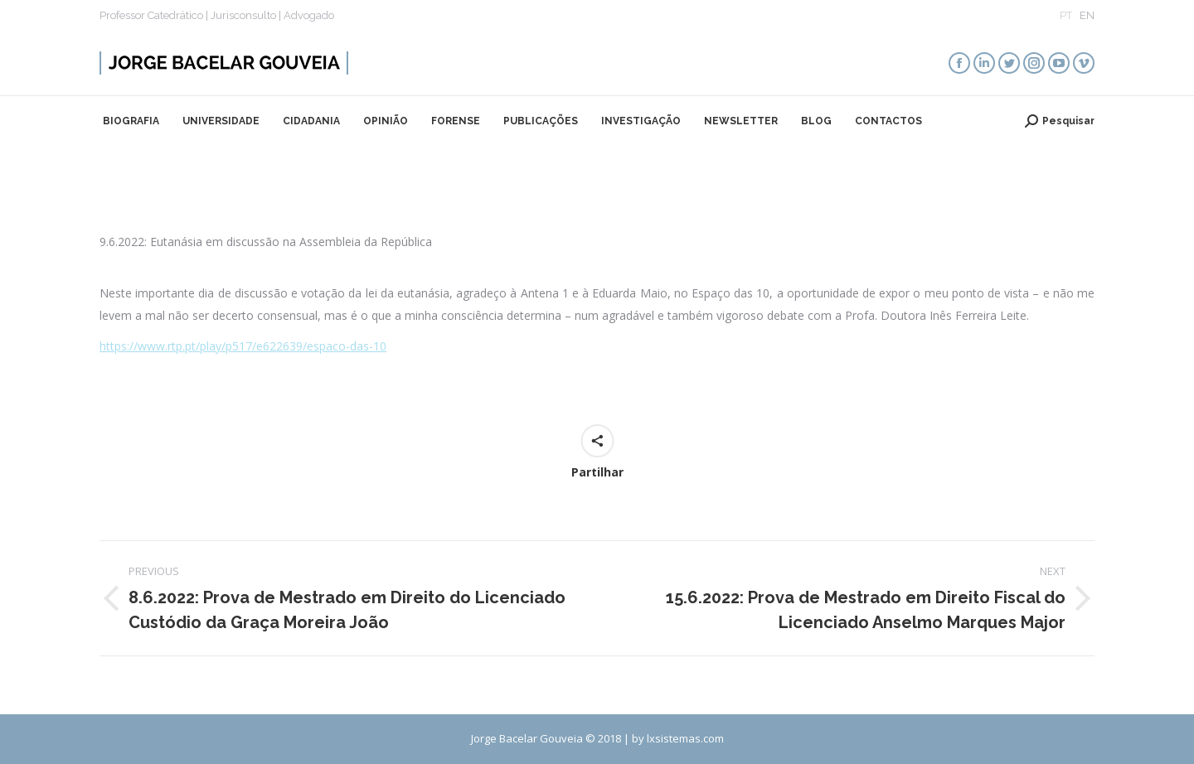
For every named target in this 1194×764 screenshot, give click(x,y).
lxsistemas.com (685, 738)
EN (1087, 15)
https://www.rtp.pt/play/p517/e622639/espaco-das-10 (243, 346)
